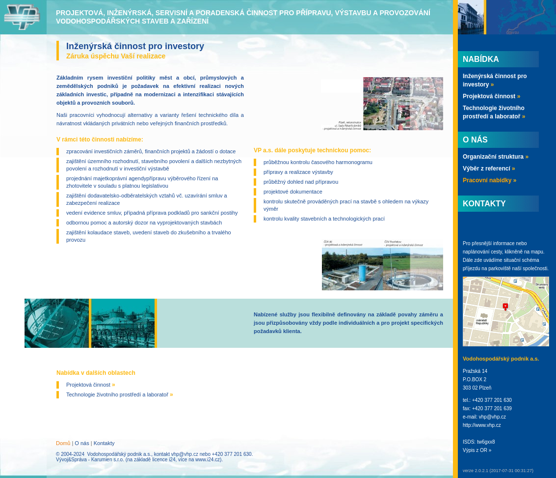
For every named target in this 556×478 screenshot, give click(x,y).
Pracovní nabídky (489, 180)
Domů (63, 443)
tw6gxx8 (486, 442)
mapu (537, 251)
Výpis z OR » (477, 450)
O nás (82, 443)
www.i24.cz (207, 459)
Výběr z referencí (489, 168)
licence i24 (163, 459)
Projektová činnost (90, 385)
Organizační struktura (496, 156)
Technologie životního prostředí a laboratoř (119, 394)
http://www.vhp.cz (482, 425)
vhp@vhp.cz (184, 454)
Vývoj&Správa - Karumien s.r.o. (90, 459)
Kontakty (104, 443)
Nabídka (481, 59)
